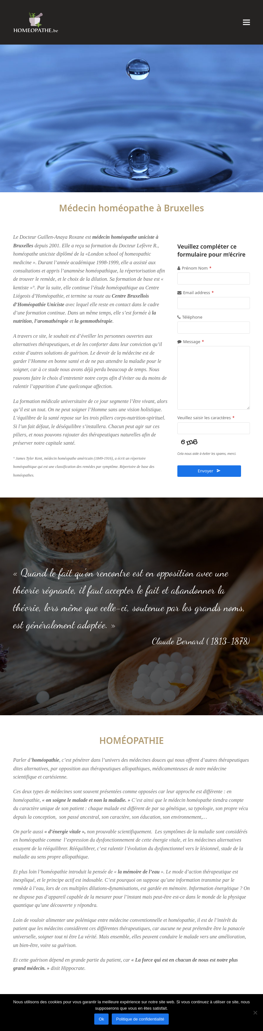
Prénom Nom (196, 268)
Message (193, 341)
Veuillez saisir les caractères (205, 417)
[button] (246, 22)
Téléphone (192, 317)
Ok (101, 1019)
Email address (198, 292)
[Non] (255, 1012)
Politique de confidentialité (140, 1019)
